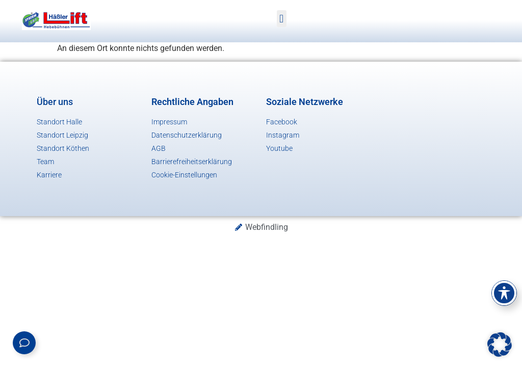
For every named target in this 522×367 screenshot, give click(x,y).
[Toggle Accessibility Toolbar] (504, 293)
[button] (281, 18)
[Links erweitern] (24, 342)
